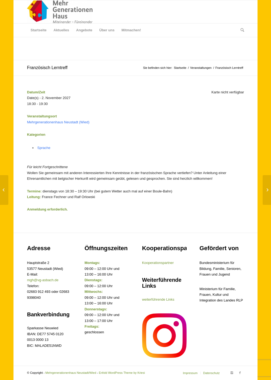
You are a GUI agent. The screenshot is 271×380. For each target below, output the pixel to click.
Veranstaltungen (201, 67)
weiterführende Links (158, 299)
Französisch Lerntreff (47, 67)
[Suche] (240, 30)
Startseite (180, 67)
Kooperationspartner (158, 263)
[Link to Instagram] (232, 373)
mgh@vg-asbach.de (43, 280)
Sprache (43, 148)
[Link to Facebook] (240, 373)
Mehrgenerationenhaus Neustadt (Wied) (58, 122)
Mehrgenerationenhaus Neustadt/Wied (70, 372)
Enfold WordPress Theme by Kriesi (122, 372)
